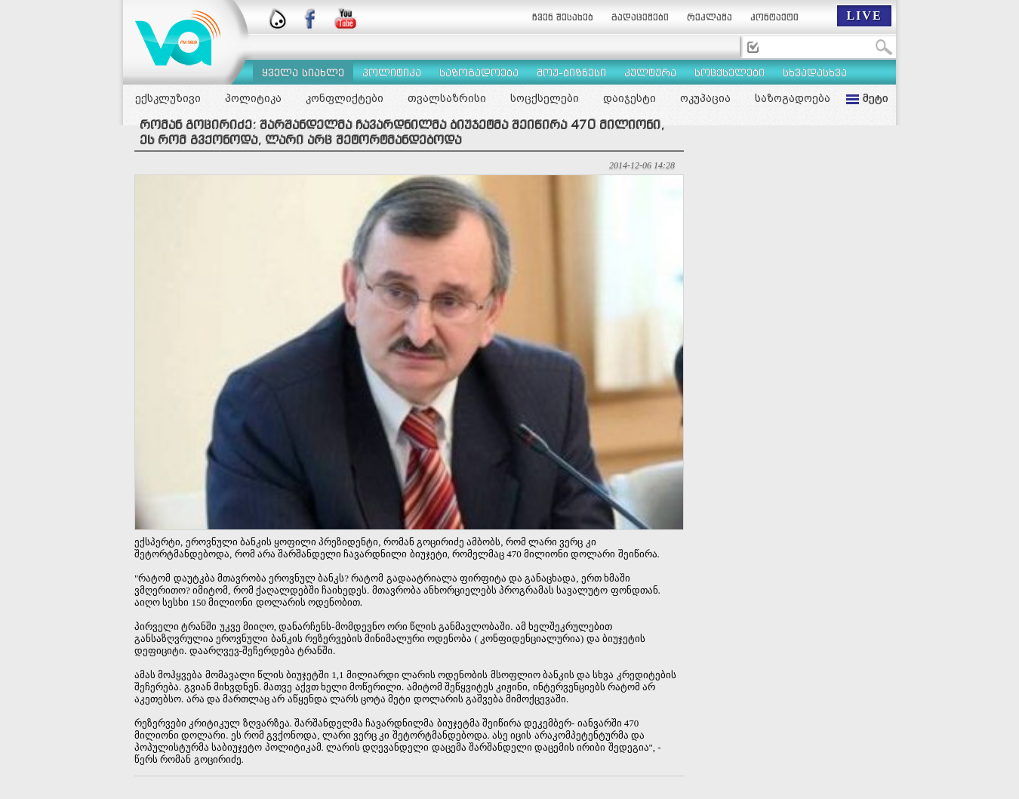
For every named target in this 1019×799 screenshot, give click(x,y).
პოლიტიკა (253, 98)
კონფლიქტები (344, 98)
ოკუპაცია (705, 98)
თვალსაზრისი (447, 98)
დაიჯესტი (629, 98)
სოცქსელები (544, 98)
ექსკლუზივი (168, 98)
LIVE (864, 15)
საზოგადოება (792, 98)
